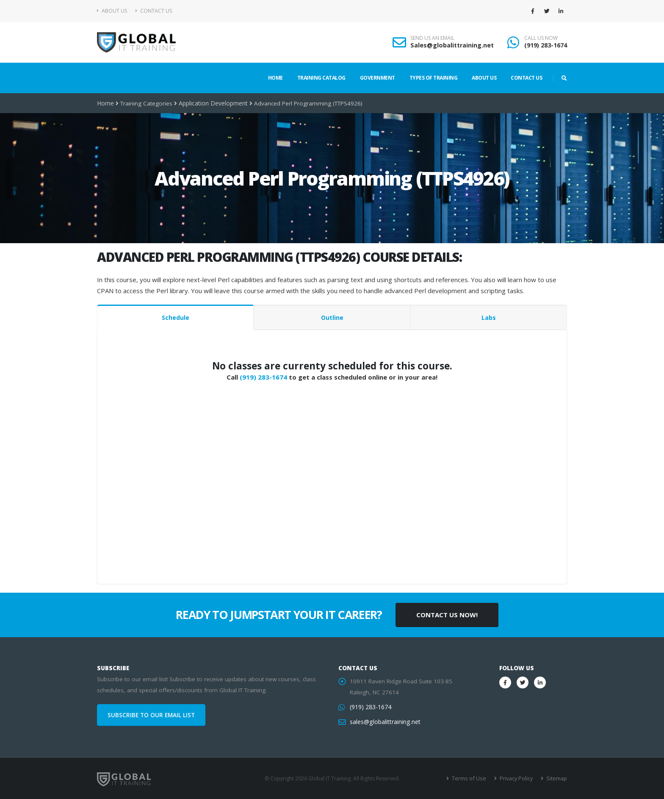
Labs (488, 317)
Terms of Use (471, 778)
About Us (112, 10)
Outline (332, 317)
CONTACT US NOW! (447, 614)
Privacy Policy (517, 778)
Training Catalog (321, 77)
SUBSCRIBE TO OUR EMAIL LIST (151, 715)
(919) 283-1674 (545, 45)
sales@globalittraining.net (384, 722)
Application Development (212, 103)
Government (377, 77)
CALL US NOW (541, 38)
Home (275, 77)
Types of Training (433, 77)
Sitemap (556, 778)
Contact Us (153, 10)
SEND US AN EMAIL (432, 38)
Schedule (175, 317)
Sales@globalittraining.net (452, 45)
